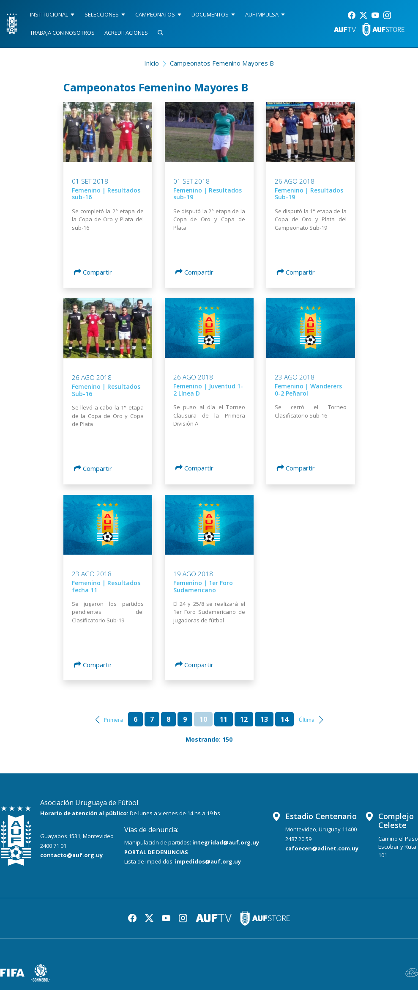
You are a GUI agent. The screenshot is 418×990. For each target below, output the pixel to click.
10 (203, 719)
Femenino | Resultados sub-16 (106, 193)
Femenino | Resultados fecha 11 (106, 586)
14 (284, 719)
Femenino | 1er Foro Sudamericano (203, 586)
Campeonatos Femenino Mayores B (222, 63)
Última (306, 719)
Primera (113, 719)
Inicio (151, 63)
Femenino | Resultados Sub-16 (106, 390)
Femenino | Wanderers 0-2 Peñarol (308, 389)
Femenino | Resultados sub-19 (207, 193)
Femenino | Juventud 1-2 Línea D (208, 389)
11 (223, 719)
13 (264, 719)
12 (244, 719)
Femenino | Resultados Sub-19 (309, 193)
